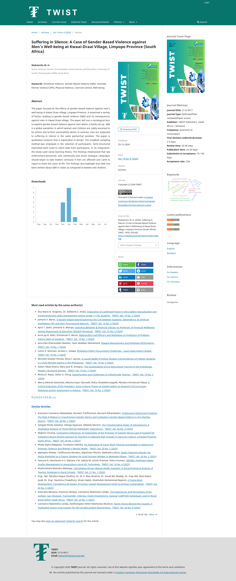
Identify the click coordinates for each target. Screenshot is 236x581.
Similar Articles (41, 406)
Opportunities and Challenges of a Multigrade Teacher (101, 374)
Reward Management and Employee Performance (127, 343)
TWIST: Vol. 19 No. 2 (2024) (109, 331)
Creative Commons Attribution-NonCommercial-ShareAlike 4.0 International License (136, 201)
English (171, 248)
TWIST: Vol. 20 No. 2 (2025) (61, 421)
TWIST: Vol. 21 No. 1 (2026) (91, 472)
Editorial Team (79, 21)
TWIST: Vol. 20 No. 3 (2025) (119, 428)
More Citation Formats (131, 245)
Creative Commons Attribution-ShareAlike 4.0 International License (150, 572)
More (132, 21)
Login (206, 2)
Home (30, 21)
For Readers (172, 272)
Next (151, 514)
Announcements (100, 21)
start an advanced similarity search (64, 521)
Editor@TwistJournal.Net (71, 555)
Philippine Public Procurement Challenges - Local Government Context (114, 350)
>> (55, 397)
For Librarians (173, 281)
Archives (42, 21)
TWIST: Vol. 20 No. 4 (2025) (126, 507)
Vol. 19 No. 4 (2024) (62, 32)
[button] (126, 264)
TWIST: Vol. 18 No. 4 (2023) (116, 464)
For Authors (172, 277)
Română (171, 253)
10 (49, 397)
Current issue (59, 21)
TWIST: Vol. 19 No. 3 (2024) (126, 315)
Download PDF (129, 129)
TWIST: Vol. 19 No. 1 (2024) (80, 339)
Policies (118, 21)
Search (202, 21)
